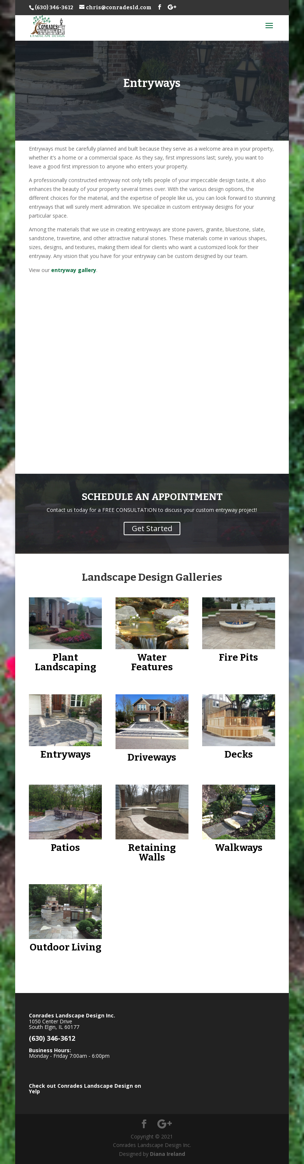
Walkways (239, 847)
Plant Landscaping (65, 662)
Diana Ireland (167, 1153)
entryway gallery (73, 270)
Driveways (151, 757)
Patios (65, 847)
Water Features (152, 662)
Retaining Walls (152, 852)
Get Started (152, 528)
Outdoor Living (65, 947)
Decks (238, 754)
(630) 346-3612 (54, 7)
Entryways (65, 754)
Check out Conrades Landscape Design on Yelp (85, 1088)
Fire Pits (238, 657)
